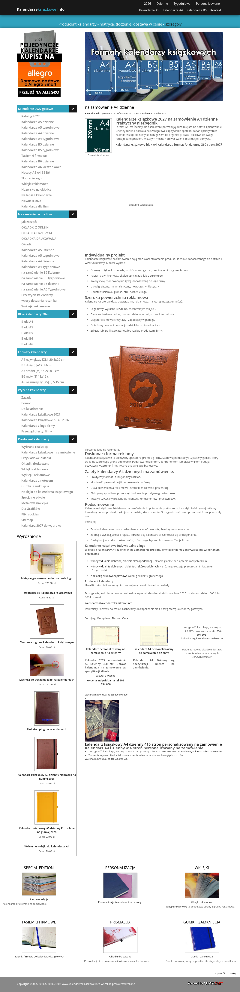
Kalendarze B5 (197, 10)
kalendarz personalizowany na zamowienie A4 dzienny (105, 651)
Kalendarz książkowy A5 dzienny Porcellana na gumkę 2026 (47, 830)
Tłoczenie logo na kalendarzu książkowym (47, 642)
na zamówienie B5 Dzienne (40, 272)
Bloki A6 (27, 344)
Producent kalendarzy (34, 439)
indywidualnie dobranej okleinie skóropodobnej (122, 561)
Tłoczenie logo (31, 178)
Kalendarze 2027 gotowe (35, 109)
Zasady (26, 397)
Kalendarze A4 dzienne (37, 133)
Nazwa (116, 618)
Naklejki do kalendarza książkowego (47, 492)
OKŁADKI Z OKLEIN (35, 227)
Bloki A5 (27, 327)
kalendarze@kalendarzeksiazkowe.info (108, 603)
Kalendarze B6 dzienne (37, 161)
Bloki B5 (27, 333)
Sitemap (27, 520)
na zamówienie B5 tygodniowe (43, 278)
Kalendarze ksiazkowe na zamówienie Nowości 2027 (48, 452)
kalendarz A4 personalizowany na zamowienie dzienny (153, 651)
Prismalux (89, 961)
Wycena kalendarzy (32, 390)
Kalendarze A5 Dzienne (37, 250)
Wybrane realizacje (34, 447)
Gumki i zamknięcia (35, 486)
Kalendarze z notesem (37, 480)
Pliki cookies (30, 514)
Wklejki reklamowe (34, 184)
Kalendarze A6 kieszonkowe (41, 167)
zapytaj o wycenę (105, 675)
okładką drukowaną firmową (110, 576)
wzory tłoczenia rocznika (39, 301)
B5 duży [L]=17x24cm (36, 365)
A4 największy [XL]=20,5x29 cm (43, 359)
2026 (147, 4)
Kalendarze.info (40, 9)
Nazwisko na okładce (36, 189)
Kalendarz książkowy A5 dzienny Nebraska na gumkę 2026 (47, 776)
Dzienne (162, 4)
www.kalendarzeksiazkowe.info (81, 984)
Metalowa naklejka (34, 503)
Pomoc (26, 403)
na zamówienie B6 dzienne (40, 284)
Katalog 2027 (30, 116)
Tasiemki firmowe (34, 156)
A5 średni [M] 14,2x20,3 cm (40, 371)
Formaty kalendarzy (32, 352)
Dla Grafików (30, 509)
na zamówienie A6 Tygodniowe (43, 289)
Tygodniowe (182, 4)
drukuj (232, 973)
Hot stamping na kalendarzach (47, 729)
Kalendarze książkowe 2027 (40, 414)
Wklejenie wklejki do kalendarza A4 (46, 846)
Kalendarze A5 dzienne (37, 122)
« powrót (220, 973)
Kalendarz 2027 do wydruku (41, 525)
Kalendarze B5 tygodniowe (40, 150)
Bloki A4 (27, 322)
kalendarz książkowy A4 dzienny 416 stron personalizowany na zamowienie (153, 744)
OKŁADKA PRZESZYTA (36, 233)
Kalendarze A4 (173, 10)
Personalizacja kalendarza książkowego (47, 592)
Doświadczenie (32, 409)
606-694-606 (169, 751)
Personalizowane (208, 4)
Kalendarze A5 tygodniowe (40, 127)
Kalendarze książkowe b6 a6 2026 (45, 420)
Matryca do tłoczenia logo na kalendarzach (46, 679)
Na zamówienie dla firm (35, 214)
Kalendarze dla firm (35, 206)
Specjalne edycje (33, 497)
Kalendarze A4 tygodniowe (40, 139)
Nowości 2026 (31, 201)
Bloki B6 (27, 338)
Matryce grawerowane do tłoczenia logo (47, 578)
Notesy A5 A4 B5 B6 (35, 172)
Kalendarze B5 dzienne (37, 144)
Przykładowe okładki (36, 458)
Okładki (26, 244)
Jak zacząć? (29, 222)
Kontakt (215, 10)
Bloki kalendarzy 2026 (33, 314)
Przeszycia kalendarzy (37, 295)
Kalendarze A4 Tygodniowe (40, 267)
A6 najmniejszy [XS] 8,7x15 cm (42, 382)
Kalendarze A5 (149, 10)
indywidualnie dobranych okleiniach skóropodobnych (126, 566)
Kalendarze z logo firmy (38, 426)
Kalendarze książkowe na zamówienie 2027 (109, 113)
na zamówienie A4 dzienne (151, 113)
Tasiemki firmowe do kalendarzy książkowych (38, 956)
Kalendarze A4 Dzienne (37, 261)
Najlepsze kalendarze (36, 195)
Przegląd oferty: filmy (36, 431)
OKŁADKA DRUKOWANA (38, 239)
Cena (125, 618)
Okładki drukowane (35, 463)
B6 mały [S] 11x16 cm (36, 376)
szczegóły (173, 24)
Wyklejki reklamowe (35, 306)
